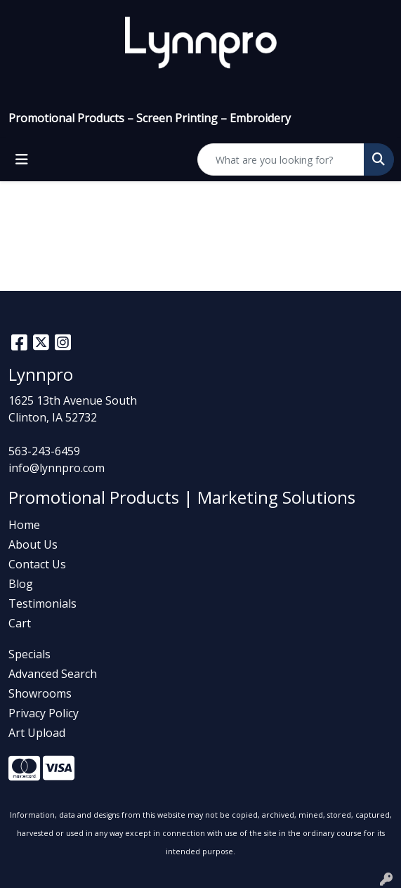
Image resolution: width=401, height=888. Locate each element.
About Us (33, 544)
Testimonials (42, 603)
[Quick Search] (280, 159)
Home (24, 525)
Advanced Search (52, 673)
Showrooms (40, 693)
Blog (20, 584)
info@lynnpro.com (56, 468)
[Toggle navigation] (22, 159)
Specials (29, 654)
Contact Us (37, 564)
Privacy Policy (43, 713)
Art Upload (36, 732)
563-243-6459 (44, 451)
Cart (19, 623)
